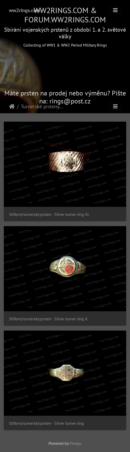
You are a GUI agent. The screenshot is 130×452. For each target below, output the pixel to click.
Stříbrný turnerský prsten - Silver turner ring (46, 423)
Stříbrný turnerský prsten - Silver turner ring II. (48, 318)
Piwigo (75, 443)
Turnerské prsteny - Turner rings (42, 106)
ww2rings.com (24, 10)
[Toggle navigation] (115, 10)
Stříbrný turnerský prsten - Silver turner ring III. (49, 214)
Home (12, 106)
